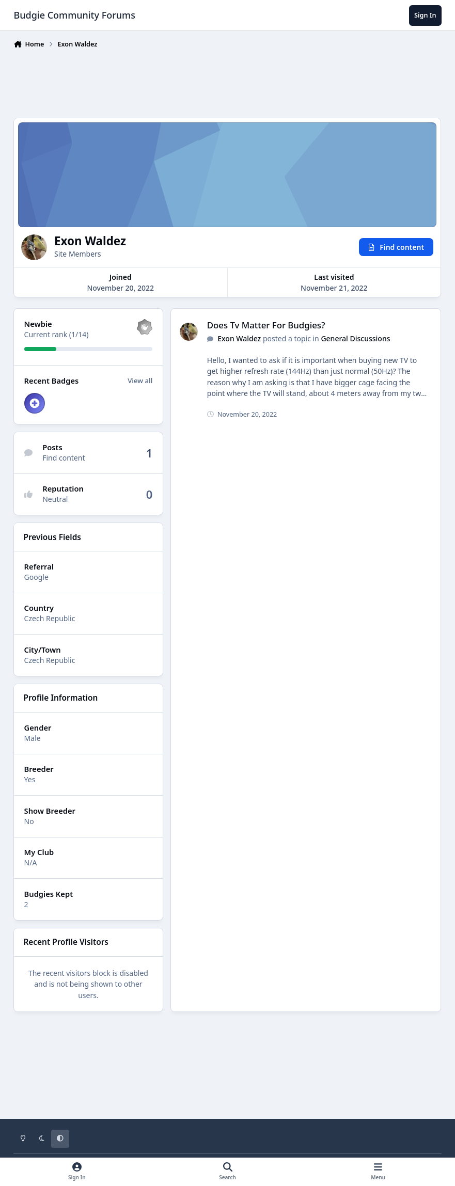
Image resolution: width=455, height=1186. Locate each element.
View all (140, 380)
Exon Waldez (239, 338)
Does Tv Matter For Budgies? (266, 325)
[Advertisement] (228, 81)
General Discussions (355, 338)
